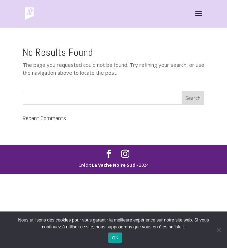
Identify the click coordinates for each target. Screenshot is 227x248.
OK (115, 237)
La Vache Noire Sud (114, 165)
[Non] (218, 229)
